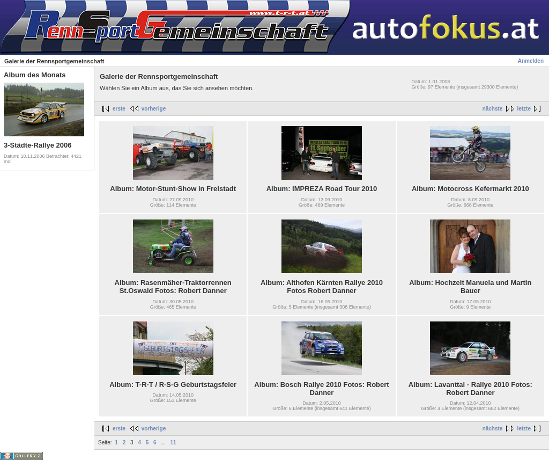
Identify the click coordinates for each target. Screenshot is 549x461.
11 (173, 442)
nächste (493, 109)
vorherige (154, 109)
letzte (524, 109)
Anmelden (531, 61)
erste (119, 109)
